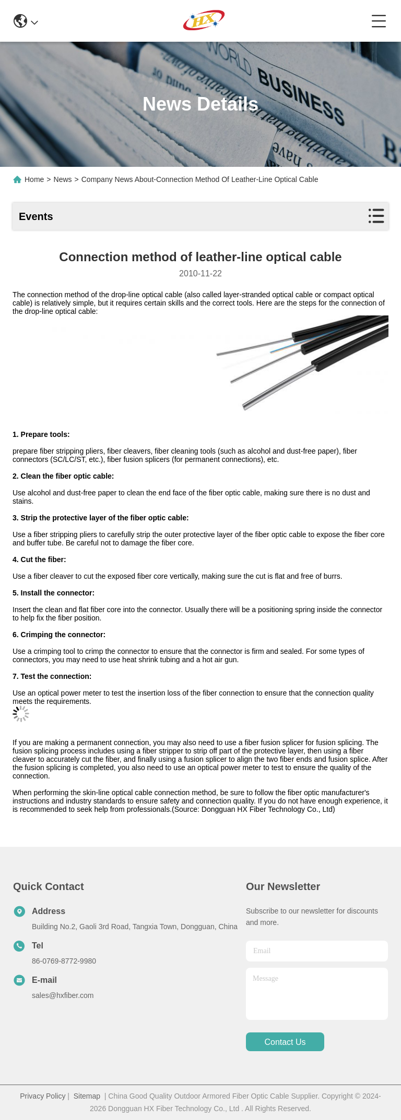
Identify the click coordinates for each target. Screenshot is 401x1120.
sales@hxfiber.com (62, 995)
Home (34, 179)
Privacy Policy (42, 1096)
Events (36, 216)
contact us (284, 1042)
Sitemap (87, 1096)
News (63, 179)
